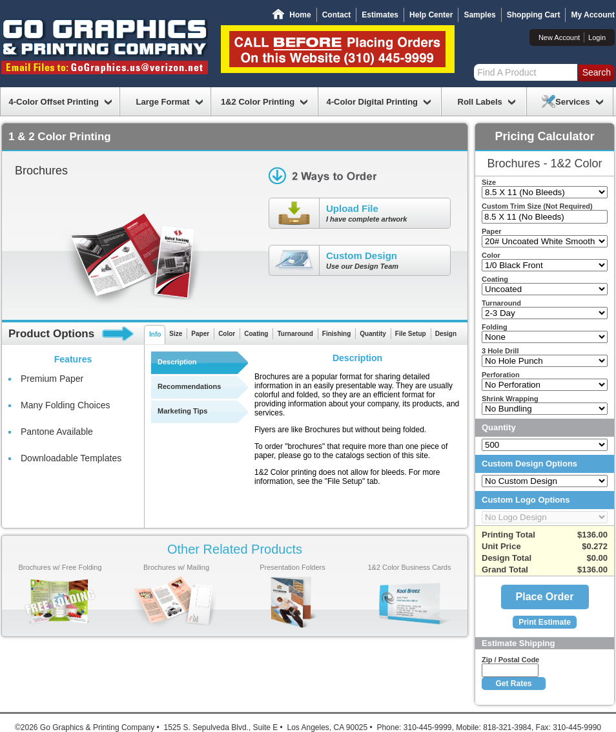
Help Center (431, 14)
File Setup (410, 333)
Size (175, 333)
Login (597, 37)
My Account (593, 14)
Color (226, 333)
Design (446, 333)
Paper (200, 333)
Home (300, 14)
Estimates (380, 14)
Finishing (336, 333)
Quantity (373, 333)
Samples (479, 14)
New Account (559, 37)
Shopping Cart (533, 14)
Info (155, 334)
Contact (336, 14)
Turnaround (295, 333)
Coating (256, 333)
